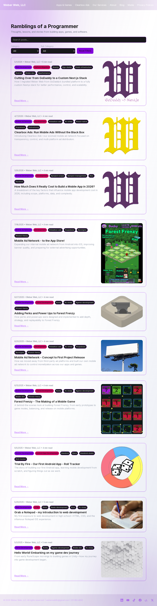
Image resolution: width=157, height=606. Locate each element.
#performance (44, 73)
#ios (91, 176)
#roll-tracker (21, 459)
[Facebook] (140, 600)
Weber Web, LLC (14, 5)
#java (74, 453)
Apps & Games (64, 5)
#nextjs (56, 67)
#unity (58, 302)
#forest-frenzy (22, 236)
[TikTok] (134, 600)
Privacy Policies (145, 5)
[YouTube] (128, 600)
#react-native (81, 121)
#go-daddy (67, 67)
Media (131, 5)
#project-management (76, 176)
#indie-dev (30, 73)
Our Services (99, 5)
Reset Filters (85, 51)
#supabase (20, 127)
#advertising (34, 127)
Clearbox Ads (82, 5)
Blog (122, 5)
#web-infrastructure (83, 67)
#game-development (85, 302)
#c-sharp (68, 121)
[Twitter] (152, 600)
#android (19, 182)
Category (15, 46)
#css (73, 507)
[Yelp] (146, 600)
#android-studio (87, 453)
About (113, 5)
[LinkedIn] (121, 600)
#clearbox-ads (55, 121)
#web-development (59, 507)
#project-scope (57, 176)
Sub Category (47, 46)
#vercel (19, 73)
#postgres (82, 230)
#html (45, 507)
